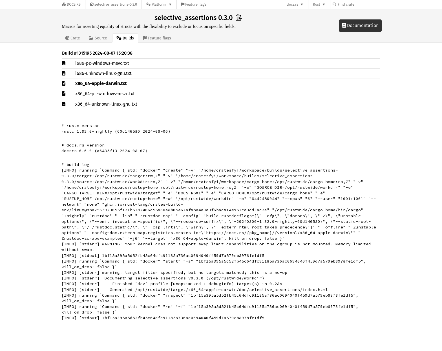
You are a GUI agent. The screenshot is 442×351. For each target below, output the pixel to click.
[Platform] (159, 4)
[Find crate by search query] (360, 4)
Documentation (360, 25)
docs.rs (292, 4)
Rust (316, 4)
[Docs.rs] (71, 4)
